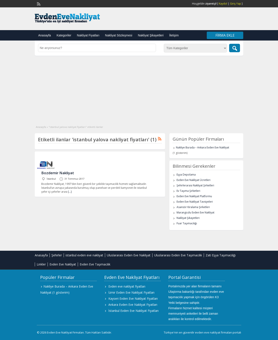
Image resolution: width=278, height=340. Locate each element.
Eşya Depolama (186, 174)
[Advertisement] (139, 88)
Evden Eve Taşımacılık (95, 264)
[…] (70, 192)
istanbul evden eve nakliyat (84, 255)
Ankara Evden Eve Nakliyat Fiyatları (132, 305)
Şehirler (56, 255)
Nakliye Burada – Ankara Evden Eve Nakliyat (202, 147)
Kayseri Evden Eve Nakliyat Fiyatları (133, 298)
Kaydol (223, 3)
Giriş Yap (235, 3)
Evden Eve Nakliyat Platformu (194, 196)
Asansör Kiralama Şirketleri (193, 207)
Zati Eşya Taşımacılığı (221, 255)
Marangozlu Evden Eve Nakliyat (195, 212)
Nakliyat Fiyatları (88, 35)
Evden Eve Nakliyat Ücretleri (193, 180)
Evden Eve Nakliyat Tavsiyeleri (195, 201)
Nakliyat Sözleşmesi (118, 35)
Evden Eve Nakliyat (63, 264)
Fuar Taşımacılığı (187, 223)
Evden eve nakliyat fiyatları (126, 286)
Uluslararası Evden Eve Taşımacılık (178, 255)
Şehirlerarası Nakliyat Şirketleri (195, 185)
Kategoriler (63, 35)
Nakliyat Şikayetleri (151, 35)
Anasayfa (44, 35)
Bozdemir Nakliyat (57, 172)
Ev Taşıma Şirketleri (188, 191)
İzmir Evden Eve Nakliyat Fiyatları (131, 292)
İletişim (174, 35)
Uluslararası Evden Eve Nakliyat (129, 255)
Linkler (41, 264)
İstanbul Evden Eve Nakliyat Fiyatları (133, 311)
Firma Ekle (225, 35)
